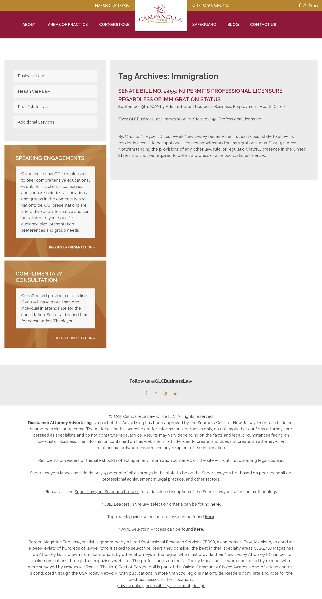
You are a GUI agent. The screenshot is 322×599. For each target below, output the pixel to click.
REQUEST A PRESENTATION (70, 247)
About (29, 24)
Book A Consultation (73, 338)
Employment (245, 106)
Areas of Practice (68, 24)
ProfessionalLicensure (239, 119)
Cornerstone (114, 24)
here (215, 504)
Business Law (31, 76)
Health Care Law (34, 91)
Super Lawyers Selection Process (107, 491)
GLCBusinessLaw (145, 119)
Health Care (271, 106)
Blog (233, 24)
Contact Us (263, 24)
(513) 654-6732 (215, 5)
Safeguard (204, 24)
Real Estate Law (33, 106)
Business (222, 106)
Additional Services (36, 122)
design (199, 585)
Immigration (174, 119)
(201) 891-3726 (116, 5)
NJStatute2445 (202, 119)
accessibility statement (168, 585)
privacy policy (130, 585)
